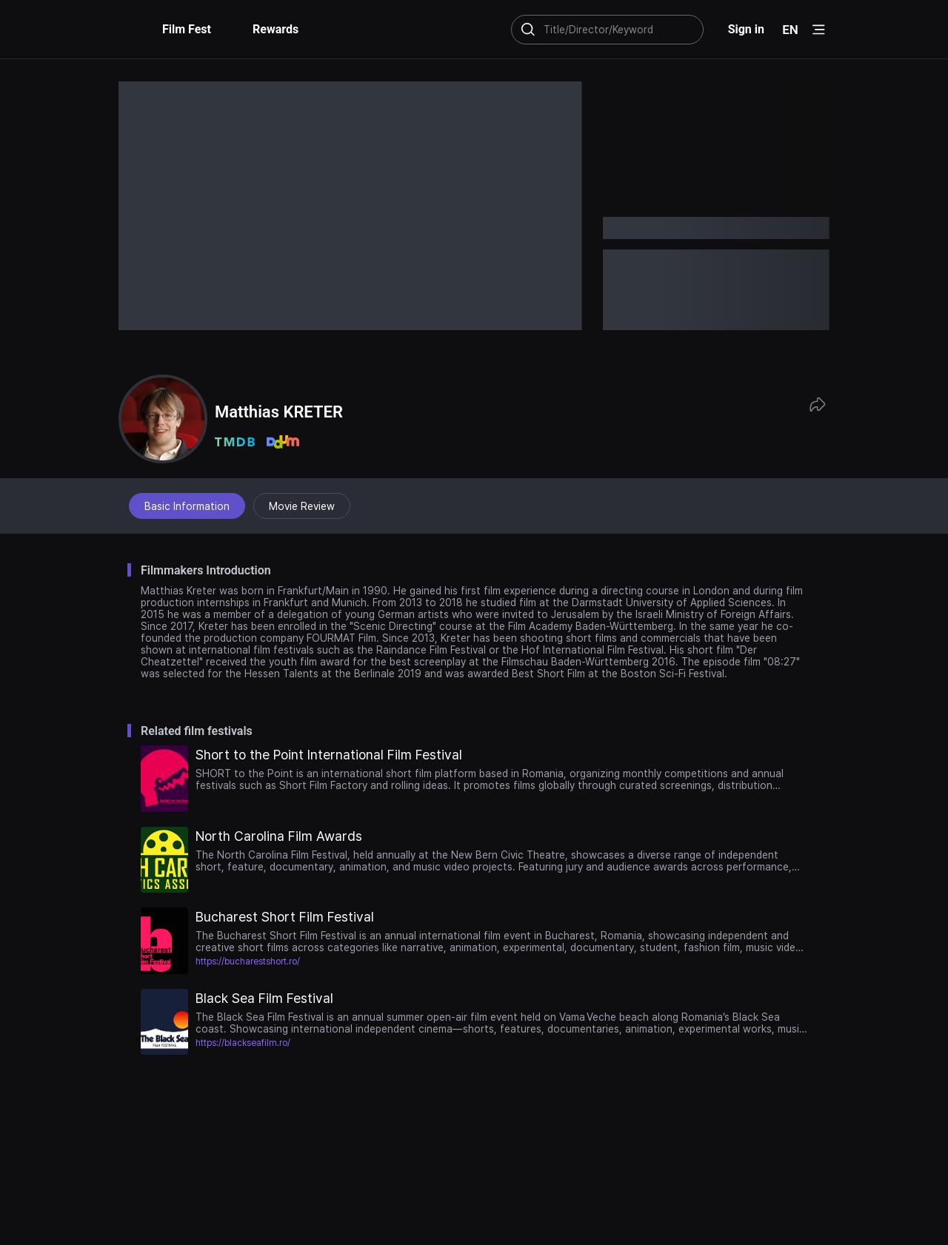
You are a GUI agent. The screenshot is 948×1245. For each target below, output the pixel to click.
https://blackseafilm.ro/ (243, 1043)
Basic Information (187, 506)
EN (790, 29)
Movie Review (302, 506)
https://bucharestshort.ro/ (248, 961)
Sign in (746, 29)
